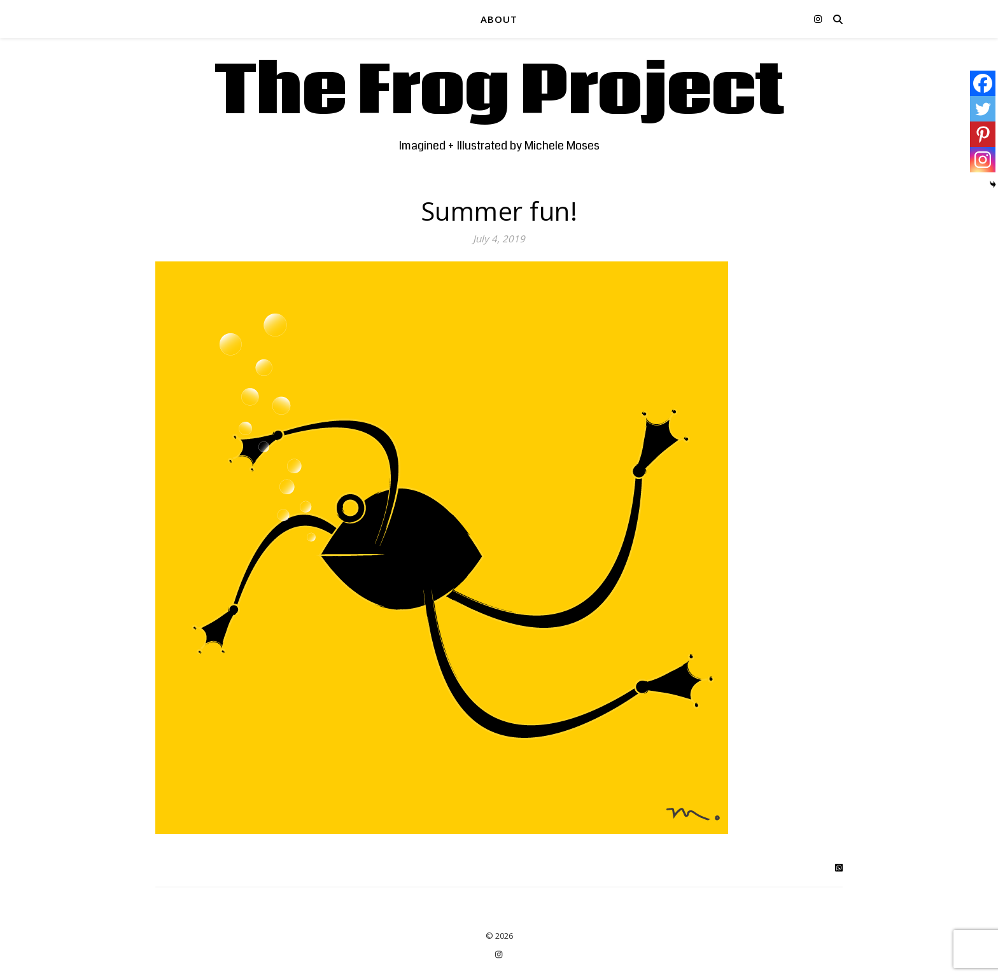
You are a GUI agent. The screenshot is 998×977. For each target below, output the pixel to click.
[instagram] (818, 19)
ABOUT (499, 19)
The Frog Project (499, 92)
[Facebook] (982, 83)
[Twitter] (982, 108)
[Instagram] (982, 159)
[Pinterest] (982, 134)
